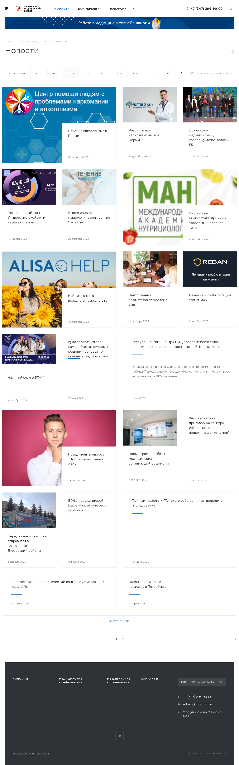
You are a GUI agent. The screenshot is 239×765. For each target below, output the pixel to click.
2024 (55, 73)
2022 (87, 73)
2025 (38, 73)
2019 (135, 73)
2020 (119, 73)
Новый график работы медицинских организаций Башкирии (149, 458)
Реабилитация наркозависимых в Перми (144, 135)
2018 (151, 73)
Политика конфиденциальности (205, 753)
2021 (103, 73)
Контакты (149, 678)
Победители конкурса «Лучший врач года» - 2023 (86, 459)
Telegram (119, 736)
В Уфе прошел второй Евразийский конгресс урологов (87, 505)
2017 (166, 73)
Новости (20, 678)
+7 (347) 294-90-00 (206, 9)
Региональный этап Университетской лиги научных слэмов (26, 217)
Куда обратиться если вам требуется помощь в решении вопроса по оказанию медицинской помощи (88, 351)
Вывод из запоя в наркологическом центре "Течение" (89, 217)
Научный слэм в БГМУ (26, 377)
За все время (16, 73)
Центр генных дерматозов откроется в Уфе (148, 300)
